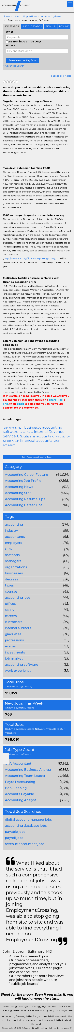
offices (10, 604)
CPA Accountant (18, 763)
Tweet (17, 416)
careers (11, 616)
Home (6, 16)
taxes (9, 585)
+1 (11, 416)
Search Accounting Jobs (22, 60)
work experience (18, 671)
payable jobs (15, 832)
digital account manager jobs (28, 819)
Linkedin (23, 416)
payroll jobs (14, 838)
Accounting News (51, 16)
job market (14, 658)
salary (9, 610)
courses (11, 591)
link (5, 403)
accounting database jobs (26, 826)
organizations (16, 567)
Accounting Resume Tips (25, 499)
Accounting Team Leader (25, 776)
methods (12, 555)
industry (11, 530)
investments (15, 652)
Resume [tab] (64, 26)
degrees (11, 579)
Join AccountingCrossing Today (37, 457)
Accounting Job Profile (23, 481)
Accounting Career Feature (26, 475)
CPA (8, 549)
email (20, 403)
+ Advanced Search (13, 65)
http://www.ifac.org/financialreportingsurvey (29, 258)
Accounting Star (18, 493)
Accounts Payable (19, 794)
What (9, 31)
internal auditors (18, 628)
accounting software (21, 664)
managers (13, 561)
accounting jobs (18, 597)
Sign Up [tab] (50, 26)
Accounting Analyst (20, 800)
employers (13, 543)
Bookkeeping (16, 788)
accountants (15, 537)
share (53, 399)
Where (10, 45)
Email (30, 416)
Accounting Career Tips (23, 505)
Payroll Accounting (20, 782)
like (60, 399)
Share (5, 416)
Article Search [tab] (32, 26)
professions (14, 640)
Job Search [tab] (12, 26)
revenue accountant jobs (25, 844)
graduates (13, 634)
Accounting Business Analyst (28, 770)
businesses (14, 573)
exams (10, 646)
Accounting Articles (25, 16)
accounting (14, 524)
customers (13, 622)
